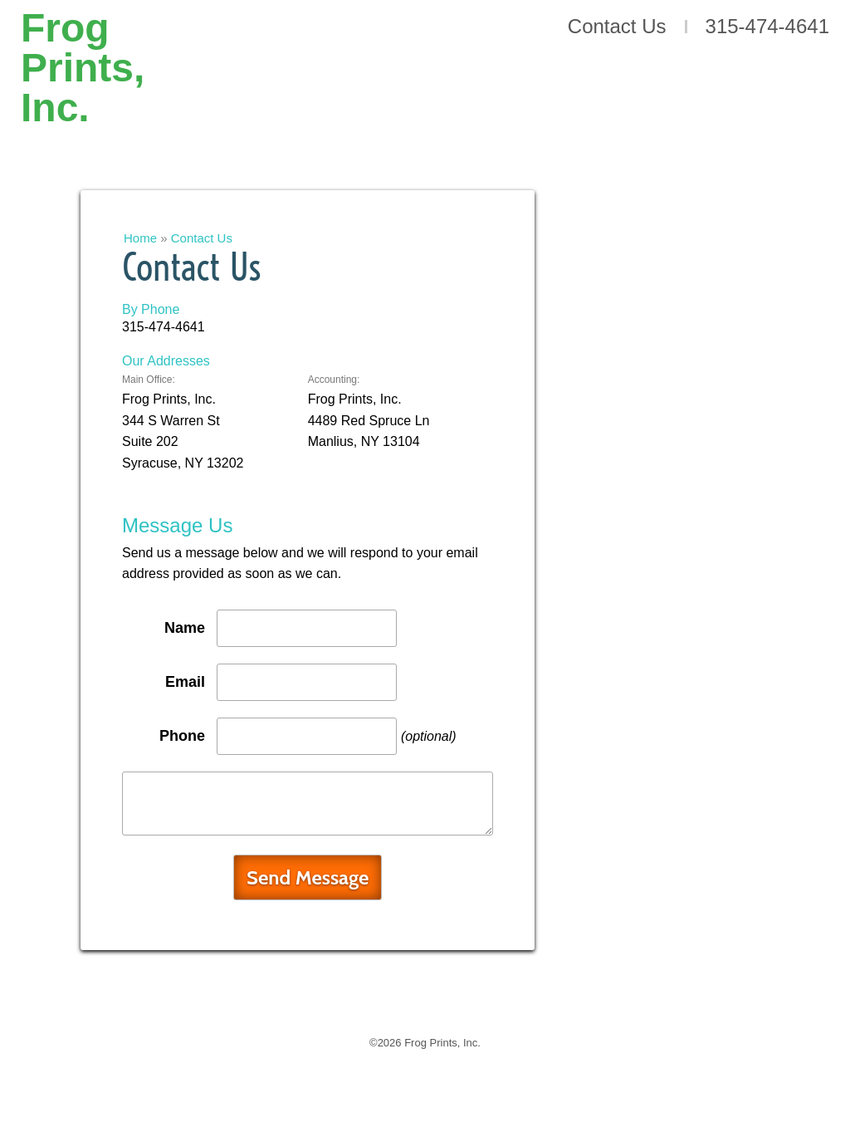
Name (184, 627)
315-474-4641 (767, 26)
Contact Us (617, 26)
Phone (182, 735)
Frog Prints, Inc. (82, 60)
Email (185, 681)
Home (140, 238)
